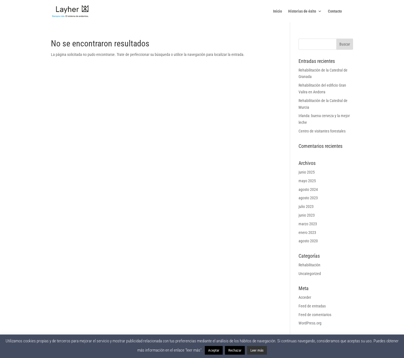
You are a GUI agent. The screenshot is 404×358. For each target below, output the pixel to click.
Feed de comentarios (315, 314)
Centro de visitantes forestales (322, 131)
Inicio (277, 11)
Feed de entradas (312, 306)
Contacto (335, 11)
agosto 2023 (308, 198)
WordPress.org (310, 323)
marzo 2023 (308, 224)
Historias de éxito (302, 11)
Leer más (257, 350)
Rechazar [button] (234, 350)
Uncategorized (310, 273)
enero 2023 (307, 232)
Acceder (305, 297)
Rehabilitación (309, 265)
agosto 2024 (308, 189)
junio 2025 (307, 172)
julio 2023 (306, 206)
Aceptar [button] (213, 350)
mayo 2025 (307, 181)
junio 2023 (307, 215)
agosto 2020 (308, 241)
